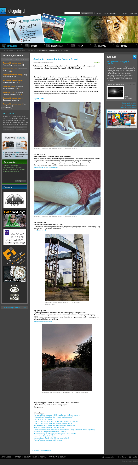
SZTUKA (63, 457)
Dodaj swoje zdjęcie (128, 103)
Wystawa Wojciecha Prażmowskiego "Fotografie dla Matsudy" (55, 425)
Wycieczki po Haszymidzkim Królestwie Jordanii (50, 432)
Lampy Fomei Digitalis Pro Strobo (45, 436)
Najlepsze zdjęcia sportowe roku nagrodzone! (49, 427)
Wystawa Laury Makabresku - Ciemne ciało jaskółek (51, 438)
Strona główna (7, 50)
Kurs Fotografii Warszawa (15, 307)
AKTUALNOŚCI (6, 457)
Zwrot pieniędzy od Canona (43, 419)
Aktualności (21, 50)
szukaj (98, 13)
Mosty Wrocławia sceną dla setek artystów (48, 440)
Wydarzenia (32, 50)
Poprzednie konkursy (128, 107)
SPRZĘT (18, 457)
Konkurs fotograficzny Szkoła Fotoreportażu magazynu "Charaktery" (57, 421)
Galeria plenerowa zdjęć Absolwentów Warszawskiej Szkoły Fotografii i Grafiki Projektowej (64, 429)
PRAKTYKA (53, 457)
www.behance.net (40, 231)
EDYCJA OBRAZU (30, 457)
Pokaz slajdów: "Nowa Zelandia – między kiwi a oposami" (53, 417)
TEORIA (43, 457)
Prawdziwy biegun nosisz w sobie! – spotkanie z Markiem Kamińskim (57, 415)
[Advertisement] (121, 174)
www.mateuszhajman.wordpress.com (46, 167)
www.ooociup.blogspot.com (43, 321)
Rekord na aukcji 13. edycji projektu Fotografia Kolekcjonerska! (55, 434)
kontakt (134, 13)
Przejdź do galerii (129, 105)
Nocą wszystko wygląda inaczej (118, 62)
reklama (124, 13)
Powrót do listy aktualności (42, 450)
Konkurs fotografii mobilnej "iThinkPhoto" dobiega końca (53, 423)
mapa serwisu (111, 13)
